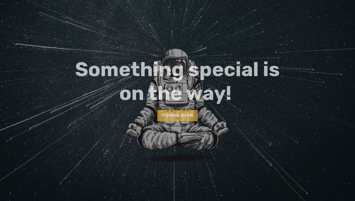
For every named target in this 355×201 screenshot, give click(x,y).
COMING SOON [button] (177, 115)
